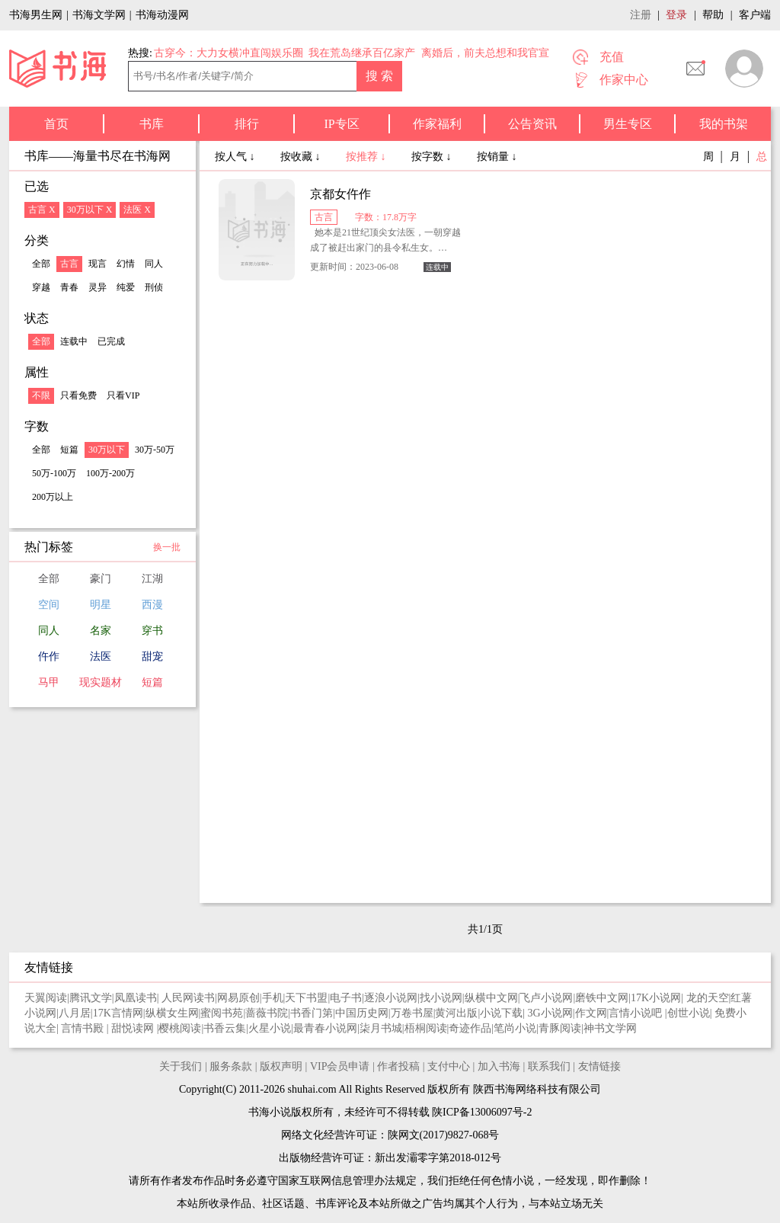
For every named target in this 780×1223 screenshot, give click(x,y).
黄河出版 (456, 1013)
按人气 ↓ (236, 156)
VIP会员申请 (340, 1066)
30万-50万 (154, 449)
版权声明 (281, 1066)
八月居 (75, 1013)
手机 (272, 998)
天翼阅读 (45, 998)
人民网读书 (188, 998)
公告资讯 (532, 123)
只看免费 (78, 395)
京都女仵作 (340, 193)
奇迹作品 (470, 1028)
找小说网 (441, 998)
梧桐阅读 (425, 1028)
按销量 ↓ (497, 156)
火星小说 (269, 1028)
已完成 (111, 341)
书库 (151, 123)
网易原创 (238, 998)
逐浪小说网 (390, 998)
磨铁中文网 (601, 998)
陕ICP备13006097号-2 (481, 1112)
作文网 (591, 1013)
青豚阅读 (560, 1028)
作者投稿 (398, 1066)
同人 (154, 263)
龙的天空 (707, 998)
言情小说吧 (637, 1013)
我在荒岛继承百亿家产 (361, 53)
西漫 (152, 604)
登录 (676, 15)
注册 (640, 15)
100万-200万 (110, 473)
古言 (69, 263)
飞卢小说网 (546, 998)
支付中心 (448, 1066)
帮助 (713, 15)
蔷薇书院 (266, 1013)
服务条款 (230, 1066)
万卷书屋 (412, 1013)
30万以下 (106, 449)
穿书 (152, 630)
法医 (100, 656)
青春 (69, 287)
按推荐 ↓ (367, 156)
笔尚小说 (515, 1028)
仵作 (48, 656)
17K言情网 (118, 1013)
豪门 (100, 578)
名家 (100, 630)
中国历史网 (361, 1013)
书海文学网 (99, 15)
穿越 (41, 287)
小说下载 (501, 1013)
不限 (41, 395)
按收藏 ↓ (301, 156)
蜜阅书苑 (221, 1013)
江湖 (152, 578)
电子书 (346, 998)
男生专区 (627, 123)
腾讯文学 (90, 998)
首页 (56, 123)
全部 (41, 263)
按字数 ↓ (432, 156)
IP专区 (341, 123)
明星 (100, 604)
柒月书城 (381, 1028)
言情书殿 (84, 1028)
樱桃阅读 (179, 1028)
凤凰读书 (135, 998)
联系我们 (549, 1066)
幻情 (126, 263)
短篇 (69, 449)
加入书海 (499, 1066)
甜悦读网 (134, 1028)
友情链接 (599, 1066)
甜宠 (152, 656)
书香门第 (311, 1013)
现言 (97, 263)
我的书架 (723, 123)
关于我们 (180, 1066)
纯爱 (126, 287)
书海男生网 (35, 15)
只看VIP (123, 395)
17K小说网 (656, 998)
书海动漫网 (162, 15)
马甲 (48, 682)
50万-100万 (54, 473)
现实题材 (100, 682)
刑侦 (154, 287)
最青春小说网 (325, 1028)
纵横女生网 (172, 1013)
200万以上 (52, 496)
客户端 (755, 15)
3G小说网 (550, 1013)
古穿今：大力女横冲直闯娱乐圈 (228, 53)
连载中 (74, 341)
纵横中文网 (491, 998)
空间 (48, 604)
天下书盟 (306, 998)
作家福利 (437, 123)
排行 (247, 123)
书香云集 (224, 1028)
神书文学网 (610, 1028)
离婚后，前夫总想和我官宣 (485, 53)
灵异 (97, 287)
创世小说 (688, 1013)
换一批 (167, 547)
